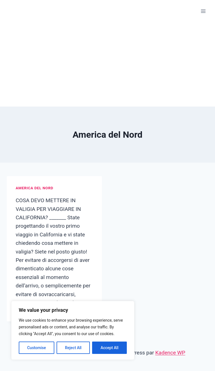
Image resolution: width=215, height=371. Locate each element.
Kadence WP (170, 352)
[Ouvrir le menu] (203, 11)
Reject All (73, 347)
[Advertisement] (107, 64)
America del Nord (34, 188)
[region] (72, 330)
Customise (36, 347)
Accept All (109, 347)
